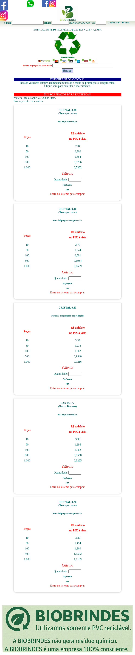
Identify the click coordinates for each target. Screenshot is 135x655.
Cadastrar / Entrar (119, 22)
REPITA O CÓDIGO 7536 (82, 22)
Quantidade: (67, 179)
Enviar (67, 70)
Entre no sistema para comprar (67, 193)
